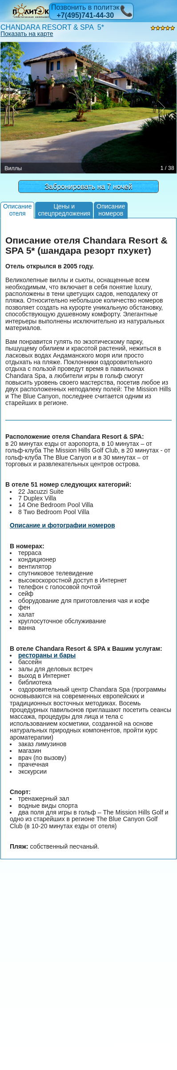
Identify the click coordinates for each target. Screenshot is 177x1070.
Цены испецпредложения (64, 209)
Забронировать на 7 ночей (88, 186)
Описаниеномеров (111, 209)
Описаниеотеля (17, 209)
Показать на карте (26, 33)
